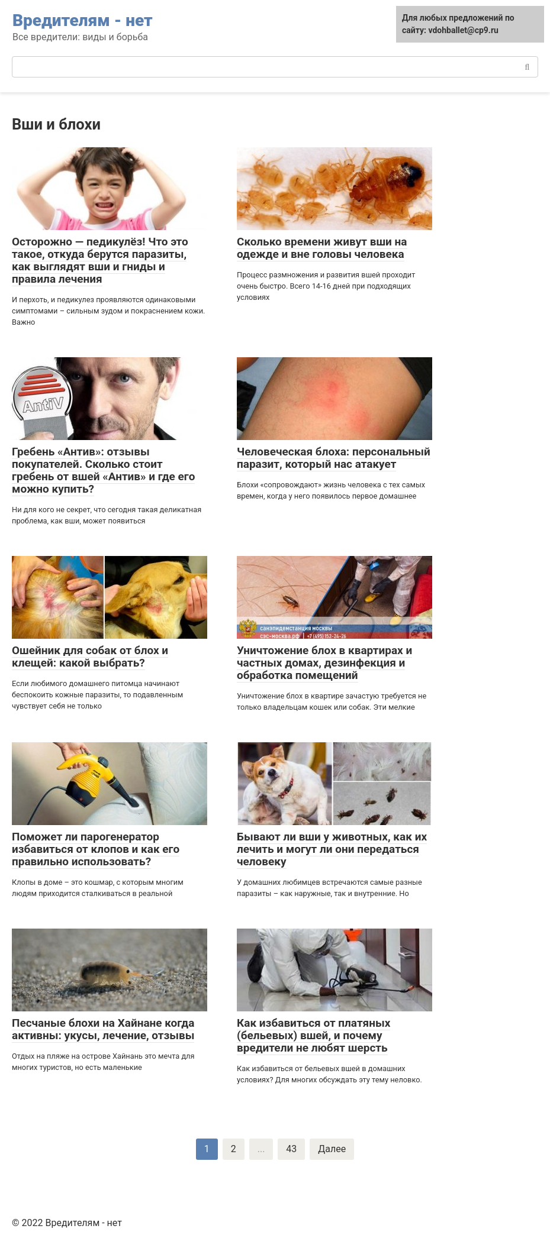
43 (291, 1149)
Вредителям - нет (82, 20)
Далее (332, 1149)
